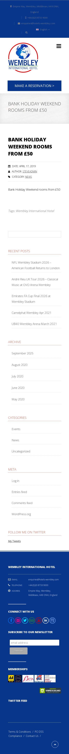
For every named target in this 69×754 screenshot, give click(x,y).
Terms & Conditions (21, 731)
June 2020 (18, 388)
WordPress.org (21, 514)
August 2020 (19, 365)
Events (16, 429)
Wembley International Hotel (35, 211)
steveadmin (30, 171)
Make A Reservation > (34, 85)
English (43, 29)
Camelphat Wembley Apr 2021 (32, 313)
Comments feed (22, 503)
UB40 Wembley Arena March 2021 (34, 324)
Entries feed (19, 492)
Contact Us (34, 736)
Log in (15, 481)
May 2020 (18, 399)
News (28, 176)
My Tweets (14, 541)
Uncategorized (21, 451)
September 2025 (22, 353)
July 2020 (17, 376)
